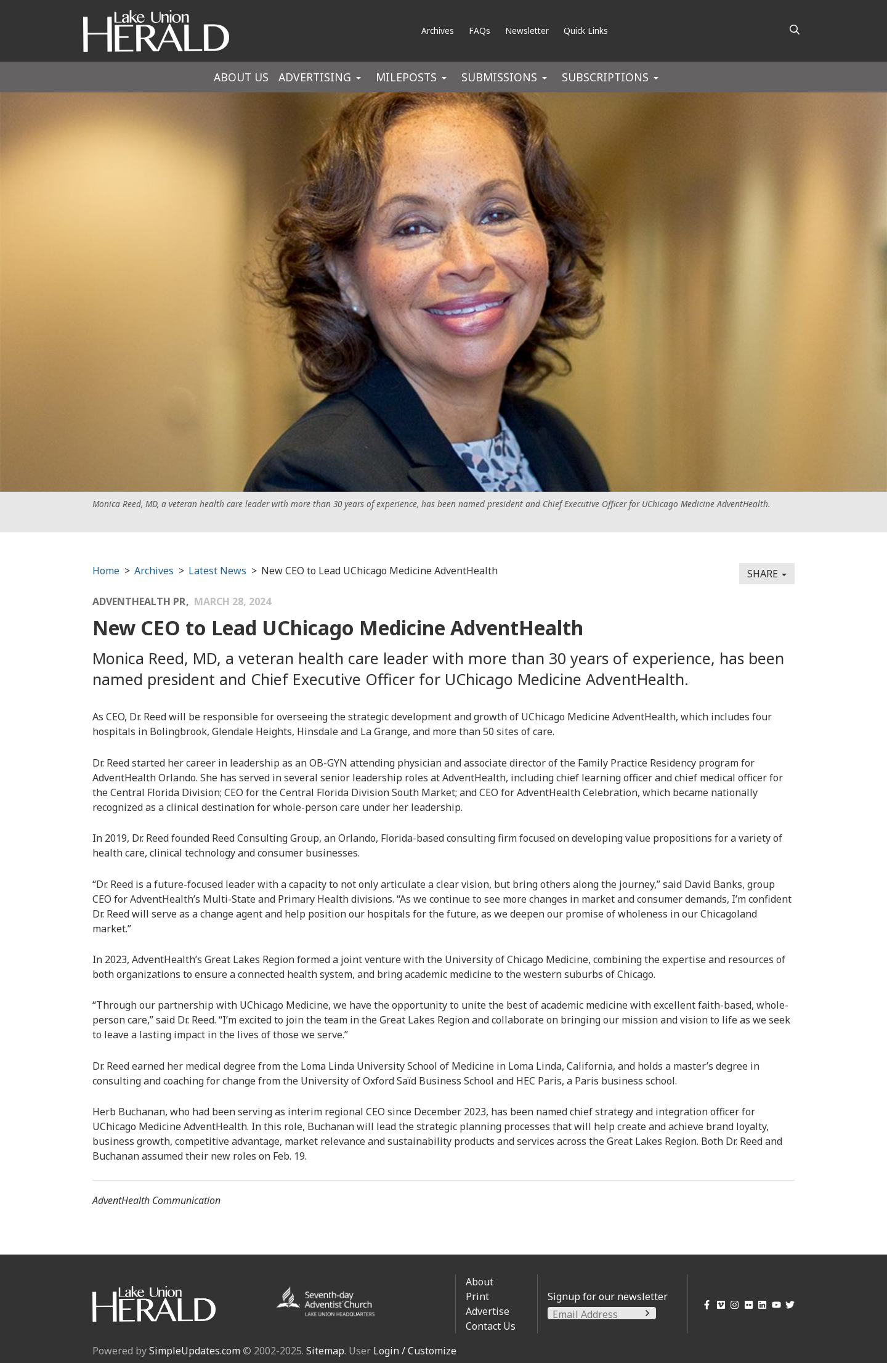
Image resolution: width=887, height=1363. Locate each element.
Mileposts (406, 77)
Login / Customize (414, 1350)
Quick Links (586, 30)
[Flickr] (746, 1304)
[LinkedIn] (760, 1304)
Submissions (499, 77)
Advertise (487, 1311)
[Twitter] (788, 1304)
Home (105, 570)
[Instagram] (733, 1304)
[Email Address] (602, 1314)
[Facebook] (705, 1304)
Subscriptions (605, 77)
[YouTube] (774, 1304)
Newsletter (527, 30)
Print (477, 1296)
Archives (437, 30)
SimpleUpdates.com (194, 1350)
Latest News (217, 570)
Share (767, 573)
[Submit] (647, 1313)
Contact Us (491, 1326)
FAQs (479, 30)
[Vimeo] (718, 1304)
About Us (241, 77)
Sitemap (325, 1350)
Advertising (314, 77)
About (479, 1281)
